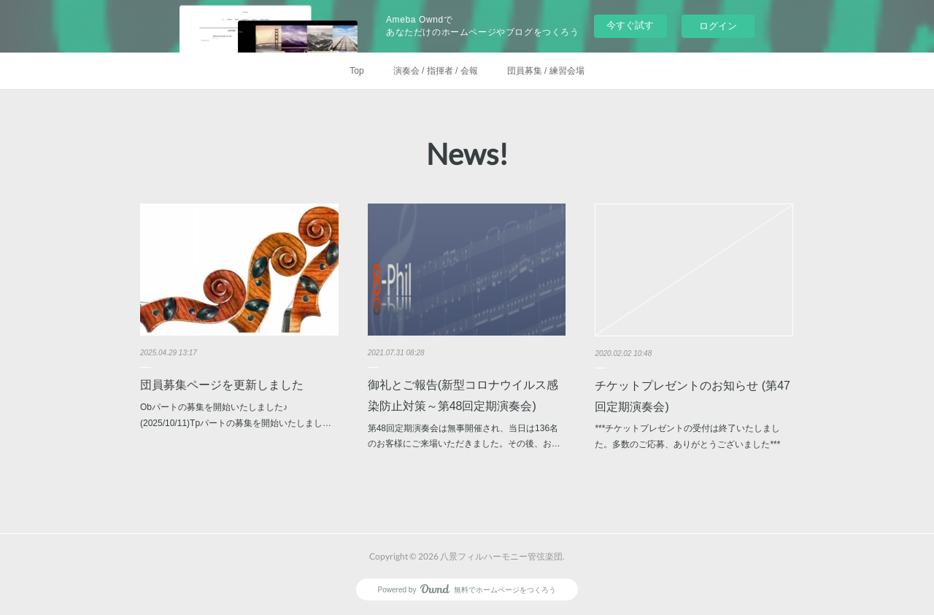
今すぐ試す (630, 25)
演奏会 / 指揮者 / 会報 (435, 71)
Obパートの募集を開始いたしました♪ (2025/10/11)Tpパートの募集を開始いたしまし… (235, 415)
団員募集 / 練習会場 (545, 71)
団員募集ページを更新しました (222, 385)
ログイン (718, 25)
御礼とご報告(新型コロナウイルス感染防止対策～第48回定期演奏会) (463, 395)
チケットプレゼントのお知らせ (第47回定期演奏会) (692, 396)
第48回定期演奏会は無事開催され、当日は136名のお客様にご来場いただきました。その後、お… (464, 436)
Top (356, 71)
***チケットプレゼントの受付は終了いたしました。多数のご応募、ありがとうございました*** (687, 436)
